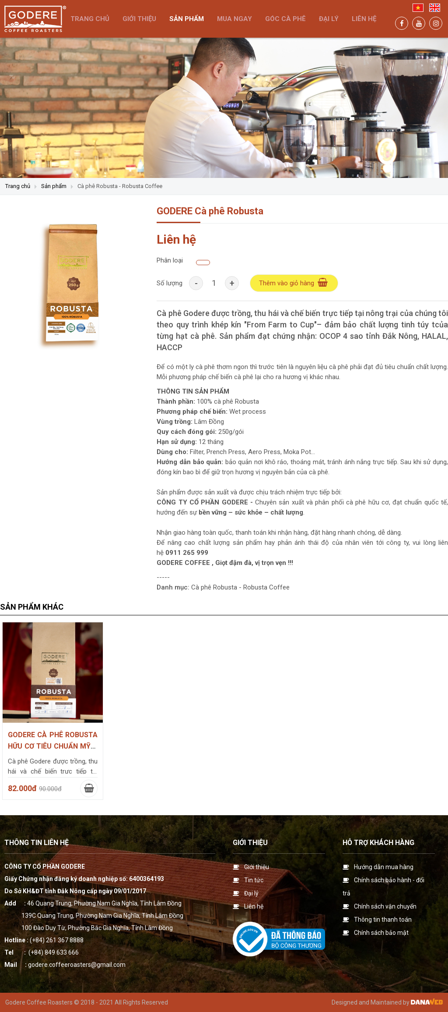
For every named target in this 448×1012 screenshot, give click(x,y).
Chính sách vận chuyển (385, 906)
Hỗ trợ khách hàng (378, 842)
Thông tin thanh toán (383, 919)
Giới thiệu (250, 842)
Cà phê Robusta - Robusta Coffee (119, 186)
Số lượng (169, 283)
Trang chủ (17, 186)
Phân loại (170, 260)
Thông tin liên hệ (36, 842)
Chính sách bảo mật (381, 932)
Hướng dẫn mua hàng (383, 866)
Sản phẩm (53, 186)
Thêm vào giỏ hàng (294, 282)
